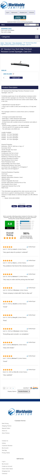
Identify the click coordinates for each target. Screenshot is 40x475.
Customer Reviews (7, 445)
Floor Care (8, 43)
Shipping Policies (6, 426)
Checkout (31, 12)
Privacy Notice (6, 452)
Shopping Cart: (6, 28)
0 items (12, 30)
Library (4, 443)
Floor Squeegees (17, 43)
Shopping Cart (23, 12)
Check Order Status (7, 468)
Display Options (12, 391)
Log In (7, 12)
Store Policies (5, 433)
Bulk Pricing (5, 423)
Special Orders (6, 428)
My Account (14, 12)
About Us (4, 430)
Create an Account (7, 466)
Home (2, 43)
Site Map (4, 450)
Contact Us (5, 440)
